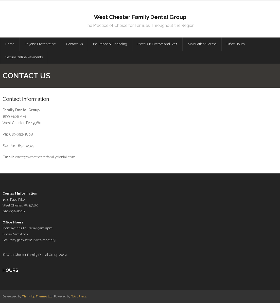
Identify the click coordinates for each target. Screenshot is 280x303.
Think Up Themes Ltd (37, 296)
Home (9, 44)
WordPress (78, 296)
